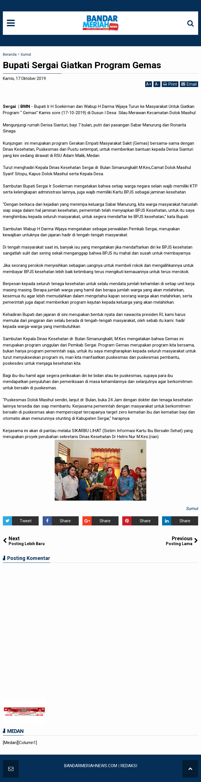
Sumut (192, 508)
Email (189, 84)
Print (170, 84)
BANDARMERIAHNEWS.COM (90, 765)
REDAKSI (129, 765)
